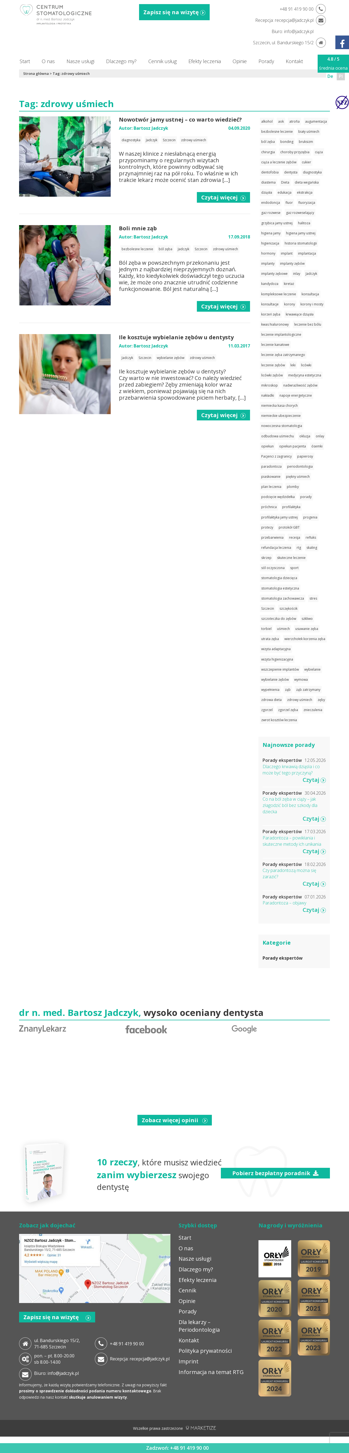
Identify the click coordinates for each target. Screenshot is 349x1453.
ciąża (319, 152)
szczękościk (288, 608)
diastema (268, 182)
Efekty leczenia (204, 61)
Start (25, 61)
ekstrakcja (304, 192)
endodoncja (270, 202)
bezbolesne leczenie (137, 249)
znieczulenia (312, 710)
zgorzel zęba (288, 710)
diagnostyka (131, 140)
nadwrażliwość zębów (300, 385)
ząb (288, 689)
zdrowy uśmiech (193, 140)
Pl (341, 76)
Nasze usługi (80, 61)
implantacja (307, 253)
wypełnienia (270, 689)
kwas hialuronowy (275, 324)
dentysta (290, 172)
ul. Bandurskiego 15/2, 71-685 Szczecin (57, 1343)
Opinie (240, 61)
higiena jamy (271, 233)
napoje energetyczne (295, 395)
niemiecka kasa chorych (279, 405)
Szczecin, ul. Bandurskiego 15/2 (283, 43)
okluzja (304, 436)
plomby (293, 486)
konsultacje (270, 304)
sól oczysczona (273, 567)
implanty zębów (292, 263)
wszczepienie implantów (280, 669)
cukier (306, 162)
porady (306, 496)
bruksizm (306, 141)
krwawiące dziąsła (300, 314)
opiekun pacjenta (292, 446)
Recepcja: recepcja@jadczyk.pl (140, 1359)
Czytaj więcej (223, 197)
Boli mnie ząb (138, 228)
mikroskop (269, 385)
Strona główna (36, 73)
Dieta (285, 182)
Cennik (187, 1290)
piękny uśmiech (298, 476)
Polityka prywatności (205, 1350)
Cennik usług (162, 61)
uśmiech (283, 628)
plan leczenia (271, 486)
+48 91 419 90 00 (127, 1344)
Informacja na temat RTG (211, 1372)
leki (293, 365)
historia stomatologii (301, 243)
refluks (311, 537)
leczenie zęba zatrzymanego (283, 354)
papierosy (305, 456)
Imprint (188, 1361)
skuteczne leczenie (291, 557)
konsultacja (310, 294)
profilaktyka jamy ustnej (279, 517)
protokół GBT (289, 527)
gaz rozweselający (300, 212)
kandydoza (269, 283)
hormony (268, 253)
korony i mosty (311, 304)
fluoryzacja (306, 202)
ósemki (317, 446)
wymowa (301, 679)
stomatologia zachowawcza (282, 598)
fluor (289, 202)
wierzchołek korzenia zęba (304, 638)
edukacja (284, 192)
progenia (310, 517)
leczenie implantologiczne (281, 334)
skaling (311, 547)
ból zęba (165, 249)
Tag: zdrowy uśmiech (71, 73)
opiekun (267, 446)
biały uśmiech (308, 131)
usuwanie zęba (306, 628)
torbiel (266, 628)
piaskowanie (271, 476)
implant (287, 253)
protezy (267, 527)
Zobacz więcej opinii (174, 1120)
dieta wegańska (307, 182)
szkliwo (307, 618)
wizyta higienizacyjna (277, 659)
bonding (286, 141)
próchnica (269, 507)
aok (281, 121)
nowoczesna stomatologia (281, 425)
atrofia (294, 121)
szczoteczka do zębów (278, 618)
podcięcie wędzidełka (278, 496)
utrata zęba (270, 638)
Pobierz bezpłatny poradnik (275, 1173)
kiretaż (289, 283)
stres (313, 598)
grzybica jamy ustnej (277, 223)
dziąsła (266, 192)
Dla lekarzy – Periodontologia (199, 1326)
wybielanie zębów (170, 357)
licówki (306, 365)
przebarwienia (272, 537)
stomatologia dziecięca (279, 578)
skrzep (266, 557)
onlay (320, 436)
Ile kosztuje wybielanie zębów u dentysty (176, 337)
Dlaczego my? (121, 61)
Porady (266, 61)
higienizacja (270, 243)
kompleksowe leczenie (278, 294)
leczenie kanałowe (275, 344)
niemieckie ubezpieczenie (281, 415)
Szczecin (169, 140)
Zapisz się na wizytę (174, 12)
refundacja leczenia (276, 547)
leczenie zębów (273, 365)
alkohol (267, 121)
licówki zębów (272, 375)
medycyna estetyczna (304, 375)
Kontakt (294, 61)
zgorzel (267, 710)
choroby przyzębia (294, 152)
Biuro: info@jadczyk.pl (56, 1373)
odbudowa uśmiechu (277, 436)
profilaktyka (291, 507)
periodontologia (300, 466)
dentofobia (270, 172)
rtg (299, 547)
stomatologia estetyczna (280, 588)
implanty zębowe (274, 273)
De (330, 76)
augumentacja (316, 121)
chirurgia (268, 152)
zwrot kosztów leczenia (279, 720)
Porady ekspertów (283, 958)
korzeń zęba (270, 314)
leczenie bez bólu (307, 324)
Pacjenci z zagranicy (276, 456)
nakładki (267, 395)
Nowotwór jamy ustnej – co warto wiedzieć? (180, 119)
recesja (294, 537)
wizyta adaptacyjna (276, 649)
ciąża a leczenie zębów (278, 162)
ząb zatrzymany (308, 689)
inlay (296, 273)
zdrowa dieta (271, 699)
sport (294, 567)
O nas (48, 61)
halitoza (304, 223)
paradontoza (271, 466)
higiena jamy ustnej (300, 233)
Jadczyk (151, 140)
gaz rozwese (271, 212)
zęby (321, 699)
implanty (268, 263)
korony (289, 304)
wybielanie (312, 669)
